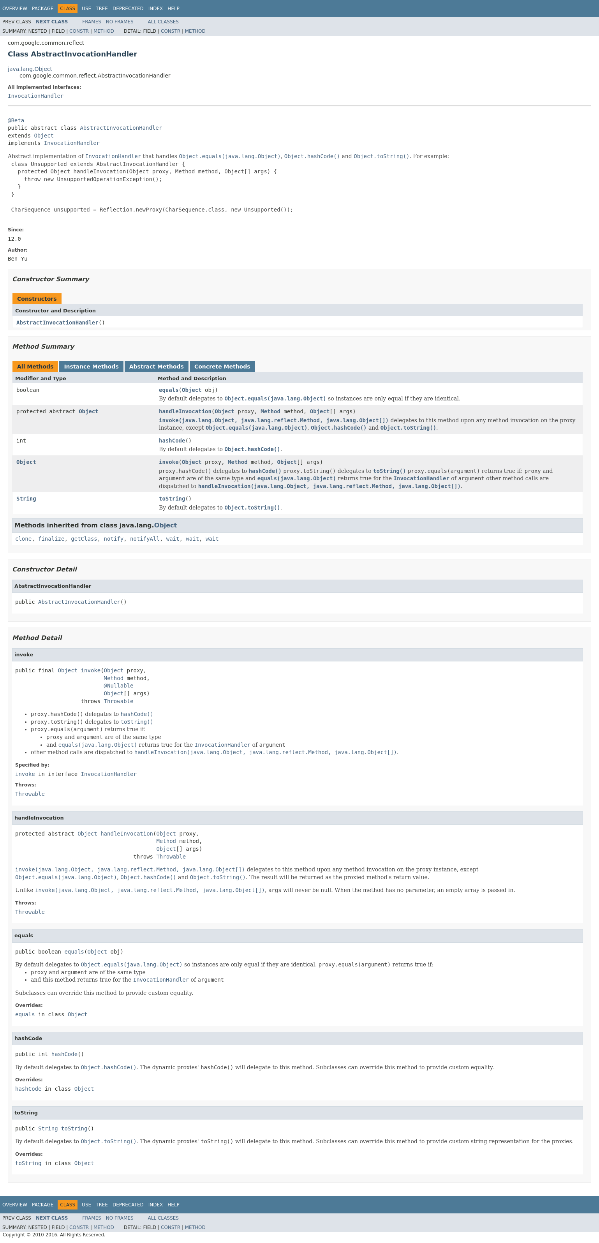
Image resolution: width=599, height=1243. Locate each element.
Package (42, 8)
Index (155, 8)
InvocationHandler (35, 96)
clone (23, 539)
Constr (79, 31)
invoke (169, 462)
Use (86, 8)
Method (103, 31)
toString (172, 498)
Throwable (119, 701)
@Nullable (119, 685)
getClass (84, 539)
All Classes (163, 22)
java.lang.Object (30, 69)
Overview (14, 8)
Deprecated (128, 8)
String (26, 498)
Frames (91, 22)
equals (169, 390)
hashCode (172, 440)
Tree (102, 8)
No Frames (120, 22)
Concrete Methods (222, 366)
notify (114, 539)
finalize (51, 539)
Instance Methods (91, 366)
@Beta (16, 120)
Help (173, 8)
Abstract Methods (156, 366)
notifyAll (145, 539)
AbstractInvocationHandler (121, 128)
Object (44, 135)
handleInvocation (185, 411)
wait (173, 539)
